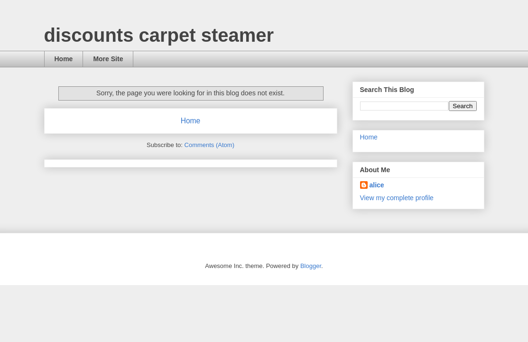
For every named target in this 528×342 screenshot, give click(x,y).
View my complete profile (397, 198)
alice (377, 185)
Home (64, 59)
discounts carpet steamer (159, 35)
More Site (108, 59)
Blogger (310, 265)
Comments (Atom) (209, 144)
